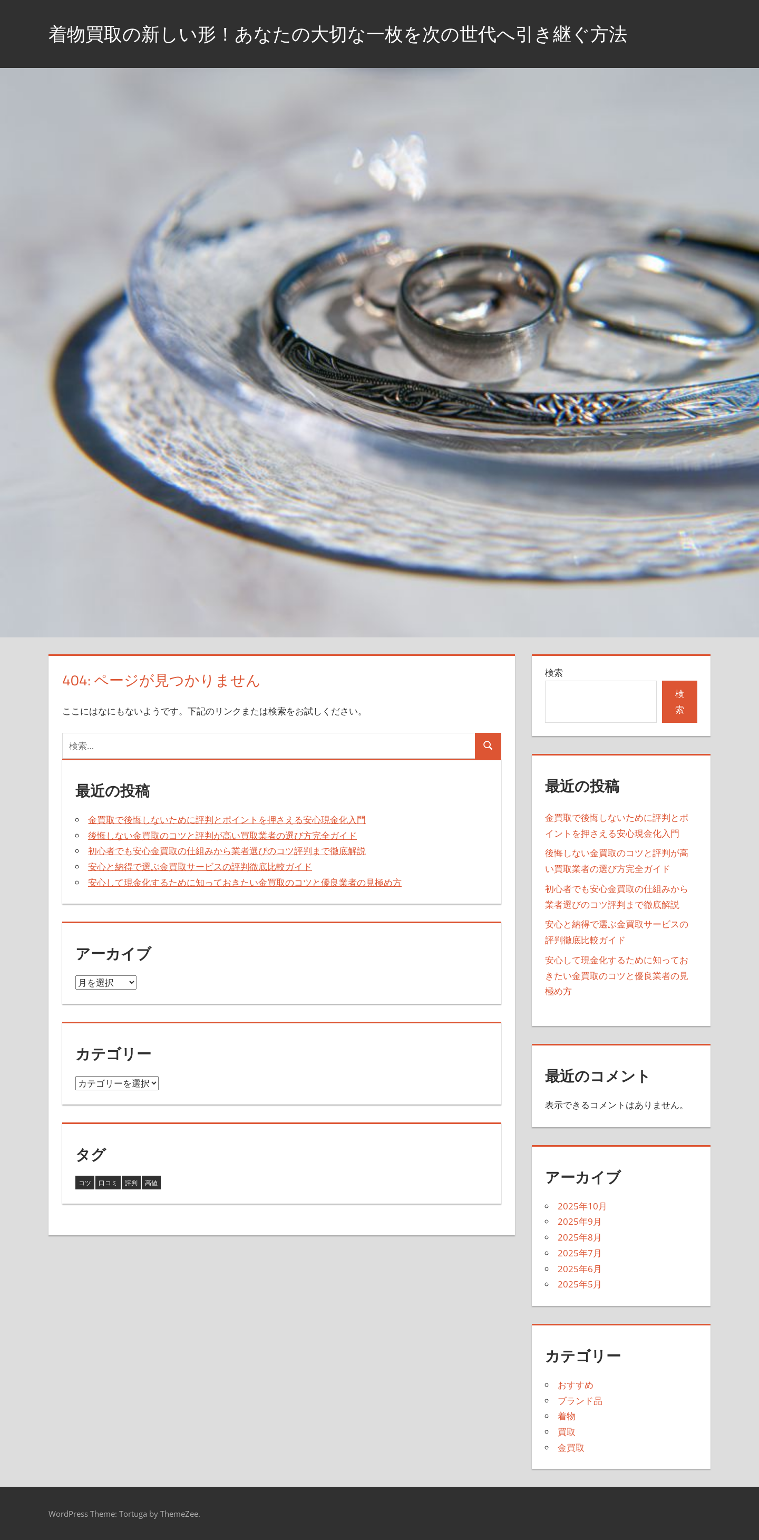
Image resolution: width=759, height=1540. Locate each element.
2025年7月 (580, 1253)
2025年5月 (580, 1284)
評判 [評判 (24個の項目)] (131, 1182)
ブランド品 (580, 1400)
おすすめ (575, 1385)
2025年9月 (580, 1221)
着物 (567, 1416)
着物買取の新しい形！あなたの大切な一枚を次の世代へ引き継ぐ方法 (346, 33)
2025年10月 (582, 1206)
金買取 (571, 1447)
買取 (567, 1432)
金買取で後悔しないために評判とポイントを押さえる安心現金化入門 (227, 819)
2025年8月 (580, 1237)
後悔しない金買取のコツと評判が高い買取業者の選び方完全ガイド (222, 835)
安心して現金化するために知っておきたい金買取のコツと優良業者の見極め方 (245, 882)
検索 (554, 672)
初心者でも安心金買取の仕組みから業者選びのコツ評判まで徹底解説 (227, 851)
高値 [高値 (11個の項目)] (151, 1182)
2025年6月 (580, 1269)
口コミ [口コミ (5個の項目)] (108, 1182)
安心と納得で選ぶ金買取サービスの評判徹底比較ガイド (200, 866)
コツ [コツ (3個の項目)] (85, 1182)
